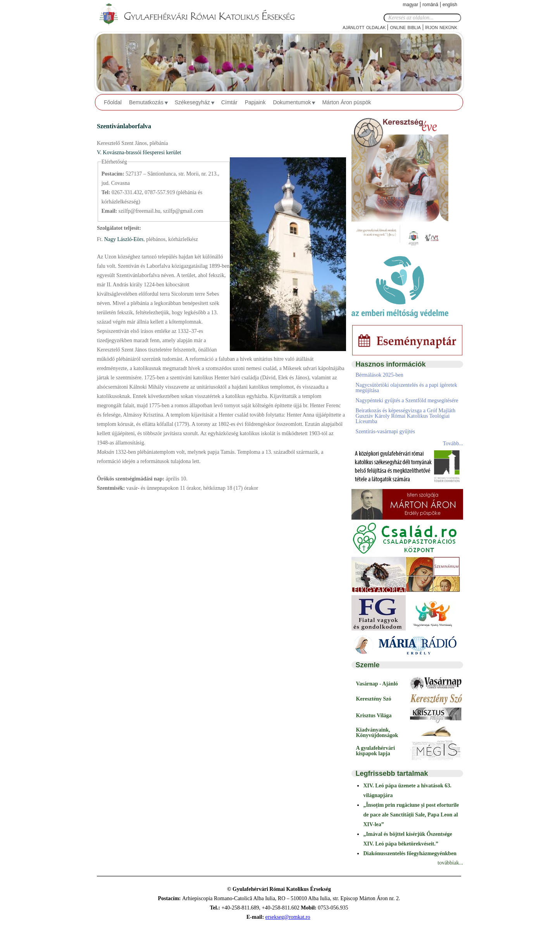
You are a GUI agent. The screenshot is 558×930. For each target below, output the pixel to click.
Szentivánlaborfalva (124, 126)
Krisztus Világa (373, 715)
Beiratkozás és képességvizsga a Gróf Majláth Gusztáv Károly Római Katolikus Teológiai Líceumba (405, 416)
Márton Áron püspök (346, 102)
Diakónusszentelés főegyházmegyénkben (409, 853)
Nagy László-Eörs (123, 239)
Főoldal (113, 102)
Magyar (410, 4)
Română (430, 4)
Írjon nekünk (441, 27)
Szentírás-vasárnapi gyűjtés (385, 431)
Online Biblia (405, 27)
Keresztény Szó (373, 699)
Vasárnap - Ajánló (377, 684)
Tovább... (453, 443)
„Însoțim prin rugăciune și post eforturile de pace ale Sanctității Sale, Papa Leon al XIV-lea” (411, 814)
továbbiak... (450, 863)
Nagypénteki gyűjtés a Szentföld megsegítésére (406, 400)
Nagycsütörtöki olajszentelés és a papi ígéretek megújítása (406, 387)
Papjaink (255, 102)
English (450, 4)
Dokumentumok (292, 102)
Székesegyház (192, 102)
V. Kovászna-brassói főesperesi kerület (139, 152)
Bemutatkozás (146, 102)
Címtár (229, 102)
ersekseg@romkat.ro (287, 917)
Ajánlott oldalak (364, 27)
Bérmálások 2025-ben (379, 375)
